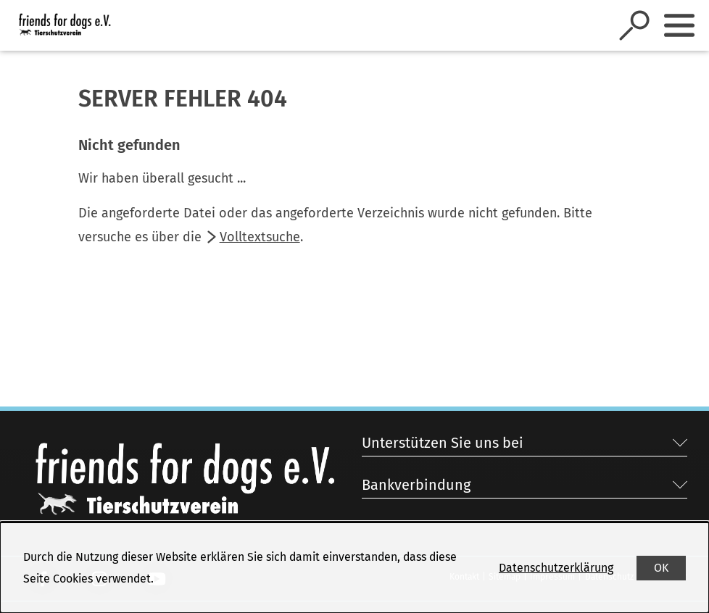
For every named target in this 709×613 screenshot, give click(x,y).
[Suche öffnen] (634, 25)
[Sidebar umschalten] (679, 25)
